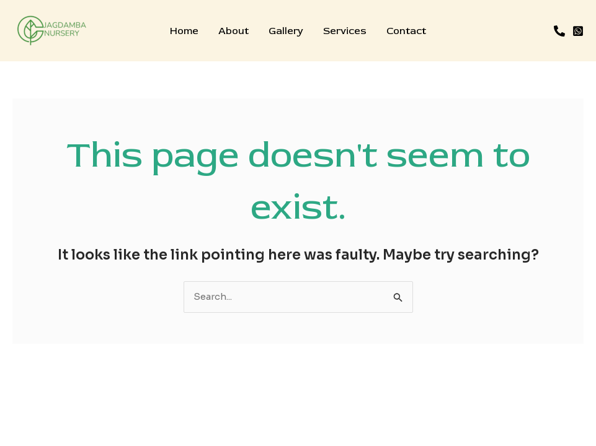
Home (184, 31)
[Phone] (559, 31)
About (233, 31)
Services (345, 31)
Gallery (286, 31)
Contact (406, 31)
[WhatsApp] (578, 31)
